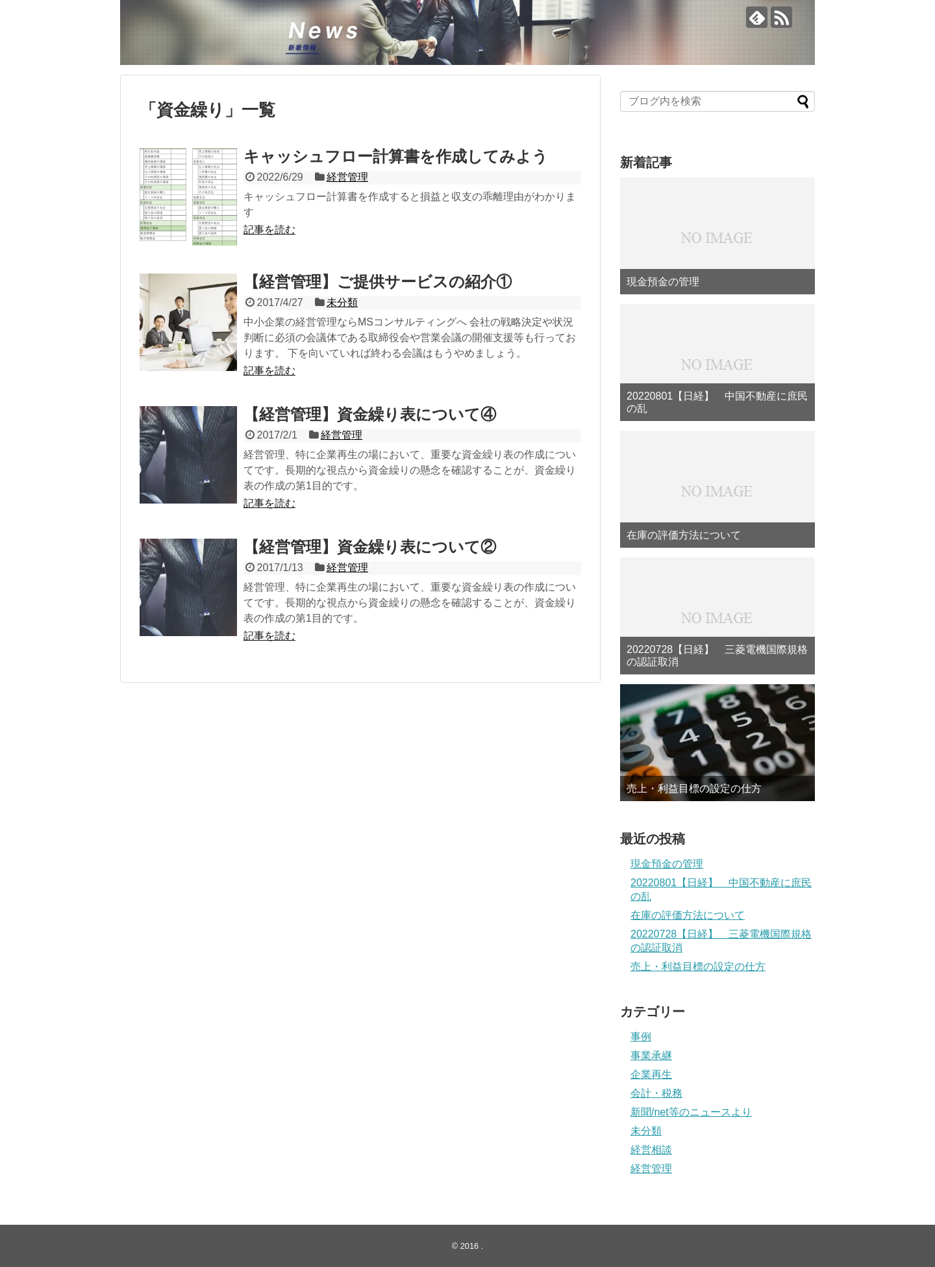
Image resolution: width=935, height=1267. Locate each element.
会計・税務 (656, 1093)
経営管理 (347, 177)
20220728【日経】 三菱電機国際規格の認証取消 (717, 655)
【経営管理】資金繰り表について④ (369, 414)
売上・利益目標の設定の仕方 (694, 788)
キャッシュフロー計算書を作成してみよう (395, 156)
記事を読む (269, 229)
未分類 (342, 302)
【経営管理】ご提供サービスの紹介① (377, 281)
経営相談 (651, 1149)
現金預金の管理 (663, 281)
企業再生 (651, 1074)
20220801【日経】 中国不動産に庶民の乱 (717, 402)
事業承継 (651, 1055)
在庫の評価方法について (684, 535)
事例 (640, 1036)
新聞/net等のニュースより (691, 1112)
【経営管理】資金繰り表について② (369, 547)
